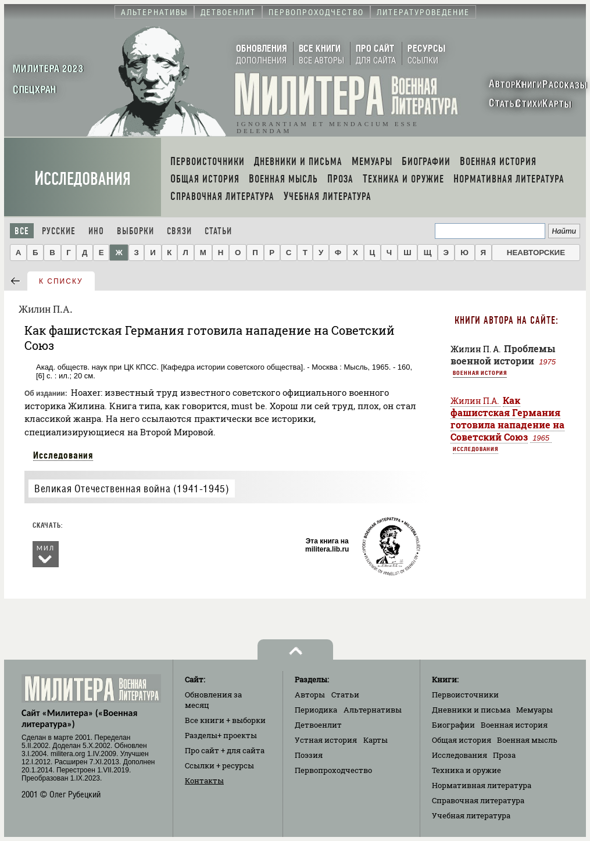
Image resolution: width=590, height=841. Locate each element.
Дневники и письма (471, 709)
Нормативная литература (481, 785)
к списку (61, 281)
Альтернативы (373, 709)
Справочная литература (478, 800)
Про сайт (224, 750)
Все (22, 231)
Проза (504, 755)
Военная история (480, 372)
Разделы (221, 735)
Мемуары (534, 709)
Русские (59, 231)
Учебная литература (471, 815)
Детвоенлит (318, 725)
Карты (375, 740)
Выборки (135, 231)
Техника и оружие (466, 770)
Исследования (82, 178)
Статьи (218, 231)
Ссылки (219, 765)
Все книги (225, 720)
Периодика (316, 709)
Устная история (326, 740)
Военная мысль (527, 740)
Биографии (453, 725)
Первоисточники (465, 694)
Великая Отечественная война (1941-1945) (131, 488)
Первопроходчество (333, 770)
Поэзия (309, 755)
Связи (179, 231)
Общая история (461, 740)
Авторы (310, 694)
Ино (96, 231)
